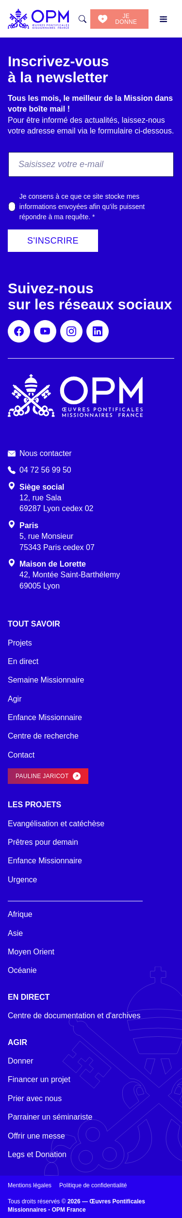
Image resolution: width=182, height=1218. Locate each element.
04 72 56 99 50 (45, 470)
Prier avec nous (35, 1098)
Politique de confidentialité (93, 1185)
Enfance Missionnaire (45, 717)
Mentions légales (29, 1185)
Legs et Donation (37, 1154)
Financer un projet (39, 1079)
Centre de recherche (43, 736)
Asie (15, 933)
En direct (23, 661)
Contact (21, 755)
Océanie (22, 970)
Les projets (34, 804)
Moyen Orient (31, 952)
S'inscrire (53, 241)
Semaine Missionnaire (46, 680)
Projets (20, 643)
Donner (20, 1061)
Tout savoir (34, 624)
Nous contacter (45, 453)
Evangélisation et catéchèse (56, 823)
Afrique (20, 914)
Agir (14, 699)
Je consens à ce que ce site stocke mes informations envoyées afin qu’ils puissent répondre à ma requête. (82, 206)
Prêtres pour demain (43, 842)
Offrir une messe (36, 1136)
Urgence (22, 879)
